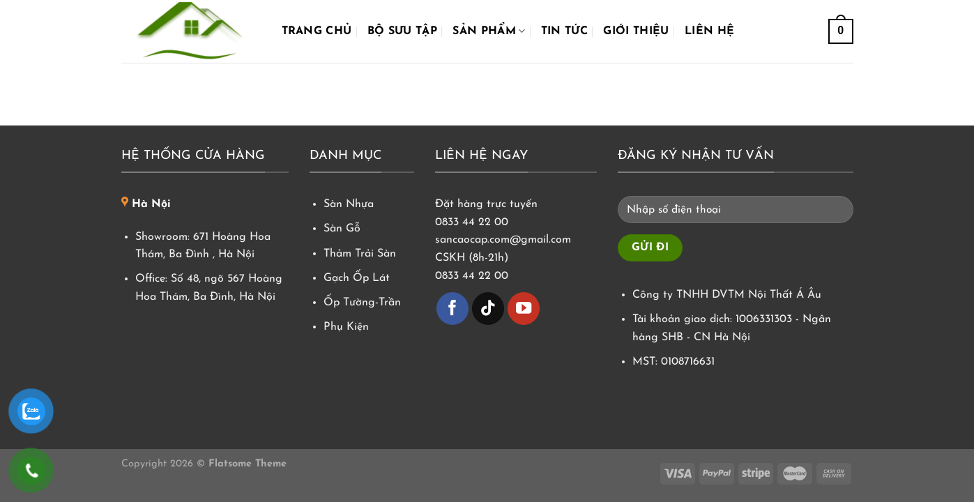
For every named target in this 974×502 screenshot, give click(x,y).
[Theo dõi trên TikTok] (488, 308)
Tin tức (564, 31)
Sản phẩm (488, 31)
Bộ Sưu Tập (402, 31)
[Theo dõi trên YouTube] (524, 308)
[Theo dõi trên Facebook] (452, 308)
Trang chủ (317, 31)
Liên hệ (709, 31)
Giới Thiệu (636, 31)
